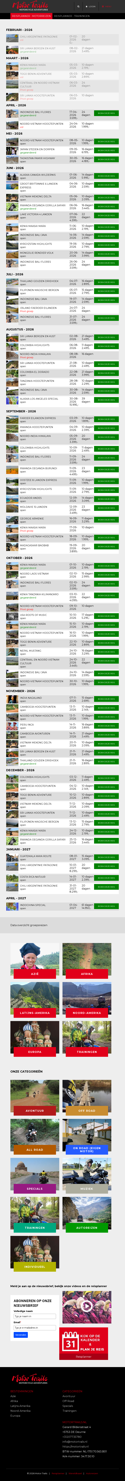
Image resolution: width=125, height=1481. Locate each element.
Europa (15, 1415)
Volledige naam (23, 1311)
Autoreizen (92, 1473)
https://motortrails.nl (75, 1446)
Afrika (14, 1401)
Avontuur (68, 1396)
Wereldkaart (75, 1473)
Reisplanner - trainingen (72, 16)
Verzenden (20, 1335)
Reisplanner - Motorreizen (31, 16)
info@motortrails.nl (74, 1441)
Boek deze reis (106, 113)
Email (17, 1322)
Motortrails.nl (74, 1422)
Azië (13, 1396)
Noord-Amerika (20, 1410)
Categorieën (72, 1391)
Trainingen (69, 1410)
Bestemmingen (21, 1391)
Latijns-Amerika (20, 1406)
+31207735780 (72, 1436)
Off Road (68, 1401)
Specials (67, 1406)
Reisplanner (58, 1473)
